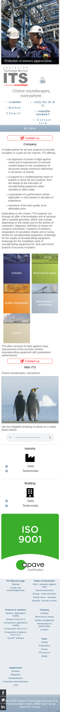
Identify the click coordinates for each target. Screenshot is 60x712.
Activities (17, 273)
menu (30, 128)
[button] (30, 466)
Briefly (44, 656)
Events (44, 649)
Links (15, 685)
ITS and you (44, 652)
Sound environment (44, 590)
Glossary (16, 671)
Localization (15, 102)
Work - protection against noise (44, 585)
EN (42, 81)
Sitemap (16, 584)
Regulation (15, 674)
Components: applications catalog (16, 623)
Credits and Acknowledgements (16, 589)
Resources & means (44, 273)
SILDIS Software (15, 638)
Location (17, 332)
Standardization (15, 678)
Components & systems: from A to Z (15, 633)
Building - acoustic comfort (44, 600)
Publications (44, 645)
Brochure (15, 107)
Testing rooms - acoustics (44, 597)
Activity (44, 642)
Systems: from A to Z (15, 619)
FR (42, 78)
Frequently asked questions (15, 681)
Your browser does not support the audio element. (30, 437)
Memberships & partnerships (45, 303)
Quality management (16, 303)
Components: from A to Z (15, 628)
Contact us (30, 138)
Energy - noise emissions (44, 594)
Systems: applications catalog (16, 614)
